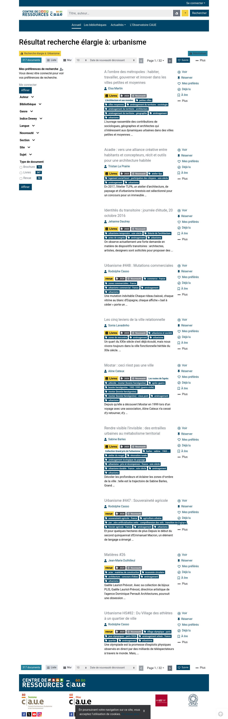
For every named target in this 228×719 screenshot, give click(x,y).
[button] (118, 25)
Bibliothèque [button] (31, 104)
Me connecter (28, 85)
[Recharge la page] (82, 60)
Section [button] (27, 140)
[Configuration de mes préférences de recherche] (62, 69)
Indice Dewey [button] (31, 118)
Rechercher (199, 13)
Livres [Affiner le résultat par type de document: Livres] (27, 172)
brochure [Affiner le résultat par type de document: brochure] (29, 167)
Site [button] (25, 147)
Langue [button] (27, 126)
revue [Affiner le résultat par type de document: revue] (27, 178)
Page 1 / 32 (154, 60)
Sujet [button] (26, 154)
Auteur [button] (27, 97)
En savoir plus (130, 714)
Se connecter (194, 3)
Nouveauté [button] (29, 133)
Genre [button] (26, 111)
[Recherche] (119, 13)
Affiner (25, 90)
